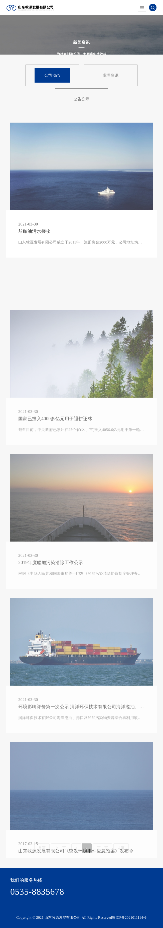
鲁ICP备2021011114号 (129, 917)
